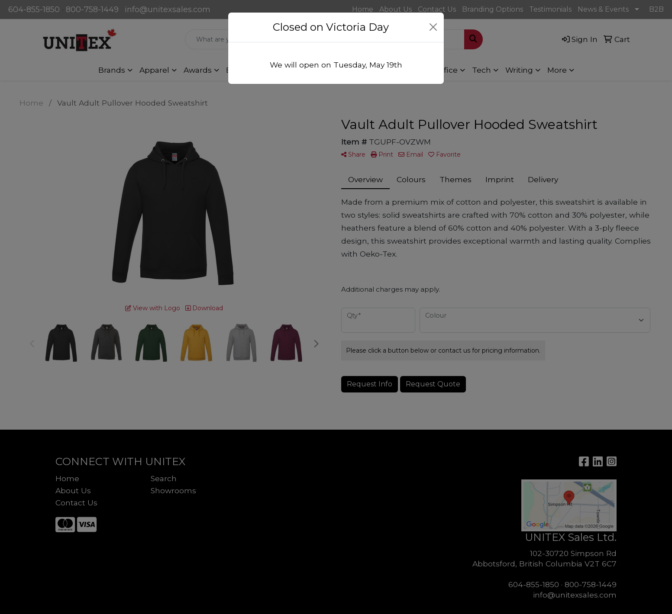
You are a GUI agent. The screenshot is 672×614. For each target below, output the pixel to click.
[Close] (433, 27)
